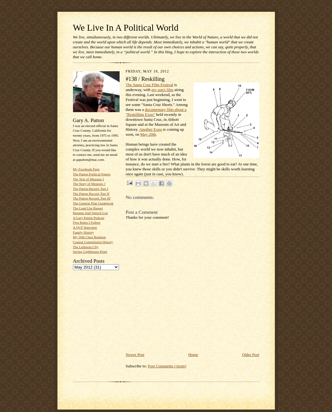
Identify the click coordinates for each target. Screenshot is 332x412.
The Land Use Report (88, 208)
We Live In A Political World (126, 28)
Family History (83, 232)
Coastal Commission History (93, 242)
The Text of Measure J (88, 179)
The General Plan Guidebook (93, 203)
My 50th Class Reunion (89, 237)
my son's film (162, 89)
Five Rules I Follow (87, 222)
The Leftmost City (86, 247)
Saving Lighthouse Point (90, 251)
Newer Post (135, 354)
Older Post (250, 354)
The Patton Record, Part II (91, 193)
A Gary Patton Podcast (88, 218)
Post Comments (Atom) (167, 366)
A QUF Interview (85, 227)
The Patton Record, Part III (92, 198)
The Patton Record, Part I (90, 189)
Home (193, 354)
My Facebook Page (86, 169)
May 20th (148, 134)
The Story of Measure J (89, 184)
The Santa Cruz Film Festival (149, 84)
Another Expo (150, 129)
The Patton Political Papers (92, 174)
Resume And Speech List (90, 213)
